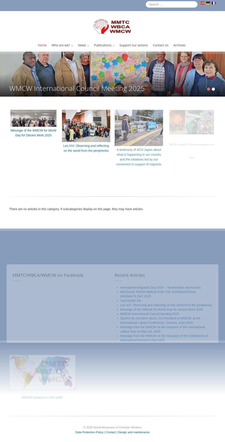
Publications (104, 45)
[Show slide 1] (208, 89)
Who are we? (62, 45)
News (83, 45)
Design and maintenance (134, 432)
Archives (180, 45)
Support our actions (134, 45)
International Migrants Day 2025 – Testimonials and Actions (160, 340)
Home (42, 45)
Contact (111, 432)
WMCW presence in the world (42, 397)
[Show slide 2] (213, 89)
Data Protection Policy (89, 432)
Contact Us (161, 45)
